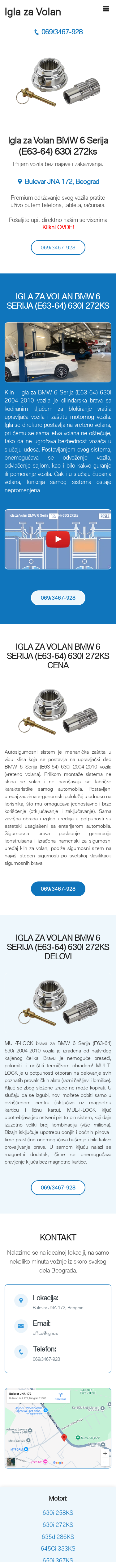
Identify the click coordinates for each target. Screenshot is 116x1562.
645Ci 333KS (58, 1548)
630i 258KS (58, 1512)
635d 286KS (58, 1536)
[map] (58, 1303)
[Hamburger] (105, 9)
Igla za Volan (33, 12)
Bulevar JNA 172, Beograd (58, 181)
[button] (13, 355)
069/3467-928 (58, 32)
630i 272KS (58, 1524)
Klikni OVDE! (58, 227)
